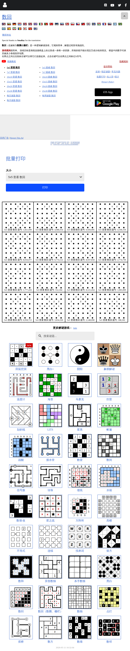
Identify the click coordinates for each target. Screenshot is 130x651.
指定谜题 (105, 71)
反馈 (97, 71)
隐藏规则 (123, 61)
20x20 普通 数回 (14, 86)
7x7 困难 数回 (48, 72)
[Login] (5, 6)
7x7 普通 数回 (13, 72)
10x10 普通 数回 (14, 77)
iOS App (108, 92)
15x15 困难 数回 (49, 81)
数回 (7, 17)
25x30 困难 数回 (49, 91)
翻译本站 (6, 35)
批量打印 (101, 76)
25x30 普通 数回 (14, 91)
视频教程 (11, 61)
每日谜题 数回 (13, 95)
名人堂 (110, 76)
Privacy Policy (108, 82)
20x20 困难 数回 (49, 86)
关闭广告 (4, 138)
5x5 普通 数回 (13, 67)
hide (75, 328)
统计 (117, 76)
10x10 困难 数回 (49, 77)
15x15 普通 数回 (14, 81)
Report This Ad (17, 138)
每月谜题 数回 (13, 100)
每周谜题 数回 (49, 95)
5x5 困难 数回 (48, 67)
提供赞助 (108, 66)
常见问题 (116, 71)
